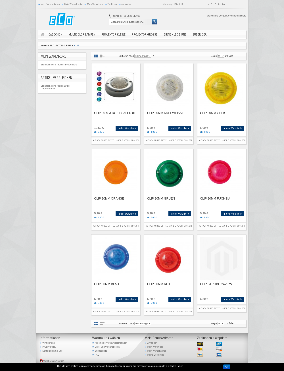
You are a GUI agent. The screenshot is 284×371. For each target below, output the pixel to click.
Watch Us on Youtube (53, 361)
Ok (226, 367)
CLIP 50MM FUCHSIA (215, 198)
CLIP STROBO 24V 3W (216, 284)
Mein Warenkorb (95, 4)
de (223, 4)
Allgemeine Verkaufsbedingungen (111, 343)
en (212, 4)
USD (176, 4)
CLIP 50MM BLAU (106, 284)
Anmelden (126, 4)
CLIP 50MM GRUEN (161, 198)
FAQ (97, 355)
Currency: (167, 4)
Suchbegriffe (101, 351)
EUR (181, 4)
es (219, 4)
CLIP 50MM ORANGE (109, 198)
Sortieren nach (126, 56)
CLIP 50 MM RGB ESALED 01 (114, 113)
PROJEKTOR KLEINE (60, 45)
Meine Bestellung (155, 355)
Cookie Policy (176, 366)
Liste (102, 56)
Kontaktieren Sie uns (52, 351)
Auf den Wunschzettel (104, 140)
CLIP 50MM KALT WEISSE (165, 113)
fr (216, 4)
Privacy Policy (49, 347)
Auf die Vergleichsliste (127, 140)
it (209, 4)
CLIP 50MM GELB (212, 113)
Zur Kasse (112, 4)
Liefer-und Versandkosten (107, 347)
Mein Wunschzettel (73, 4)
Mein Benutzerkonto (50, 4)
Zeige (214, 56)
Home (44, 45)
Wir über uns (48, 343)
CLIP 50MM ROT (158, 284)
